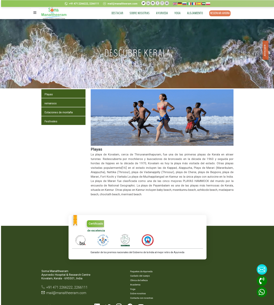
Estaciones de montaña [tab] (58, 112)
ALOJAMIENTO (195, 13)
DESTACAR (117, 13)
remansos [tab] (50, 103)
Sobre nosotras (139, 13)
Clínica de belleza (115, 266)
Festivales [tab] (50, 121)
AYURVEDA (162, 13)
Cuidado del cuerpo (117, 261)
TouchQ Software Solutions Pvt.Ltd (218, 291)
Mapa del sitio (144, 259)
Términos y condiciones (145, 278)
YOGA (177, 13)
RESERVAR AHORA (219, 13)
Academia (112, 270)
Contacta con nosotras (118, 283)
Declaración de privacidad (145, 268)
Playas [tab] (48, 94)
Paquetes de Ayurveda (118, 257)
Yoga (109, 274)
